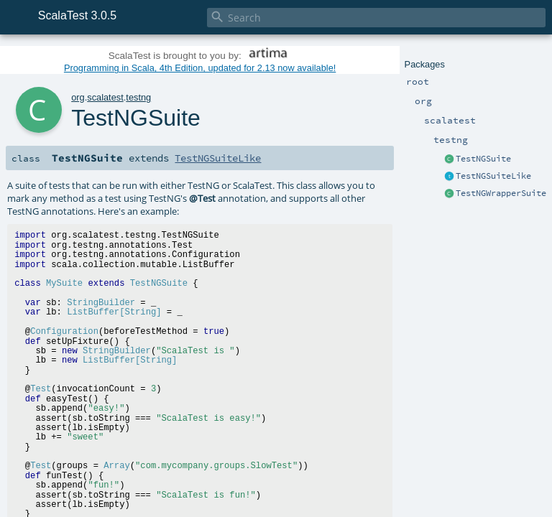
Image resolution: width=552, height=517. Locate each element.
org (78, 97)
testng (138, 97)
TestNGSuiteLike (493, 176)
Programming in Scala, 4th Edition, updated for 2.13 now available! (200, 67)
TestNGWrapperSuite (501, 193)
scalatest (105, 97)
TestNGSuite (483, 159)
